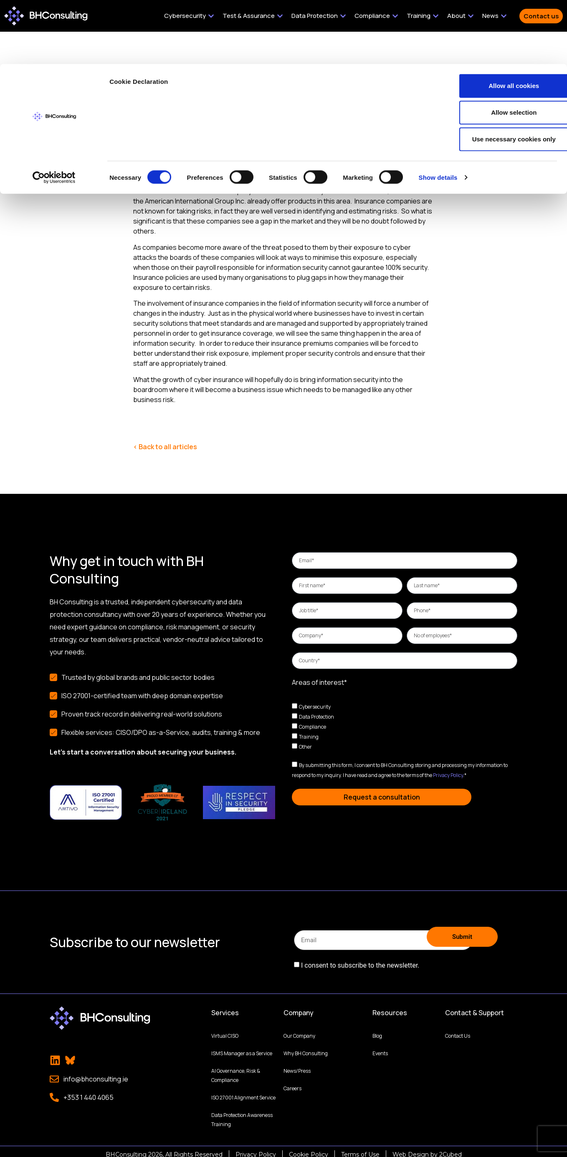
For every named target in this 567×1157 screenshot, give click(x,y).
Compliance (312, 726)
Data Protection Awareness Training (242, 1113)
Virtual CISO (224, 1029)
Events (380, 1047)
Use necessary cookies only (497, 74)
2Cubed (450, 1148)
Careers (292, 1082)
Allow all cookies (497, 21)
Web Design (410, 1148)
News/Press (297, 1064)
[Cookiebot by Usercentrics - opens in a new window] (54, 113)
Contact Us (457, 1029)
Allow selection (497, 48)
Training (309, 736)
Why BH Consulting (306, 1047)
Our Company (299, 1029)
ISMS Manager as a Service (241, 1047)
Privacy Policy (448, 775)
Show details (438, 113)
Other (305, 746)
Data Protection (316, 716)
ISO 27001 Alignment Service (243, 1091)
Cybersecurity (315, 706)
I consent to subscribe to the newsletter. (360, 961)
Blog (377, 1029)
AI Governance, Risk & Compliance (235, 1069)
